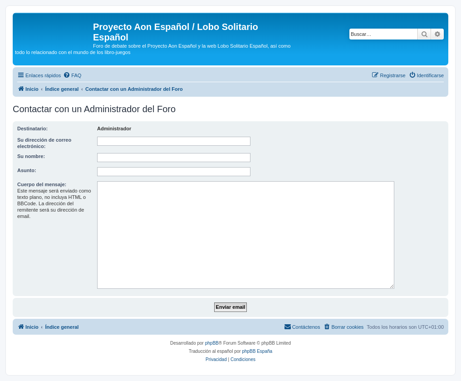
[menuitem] (72, 75)
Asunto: (26, 170)
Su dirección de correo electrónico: (44, 143)
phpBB (212, 343)
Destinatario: (32, 128)
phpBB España (257, 351)
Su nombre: (31, 156)
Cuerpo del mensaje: (41, 184)
